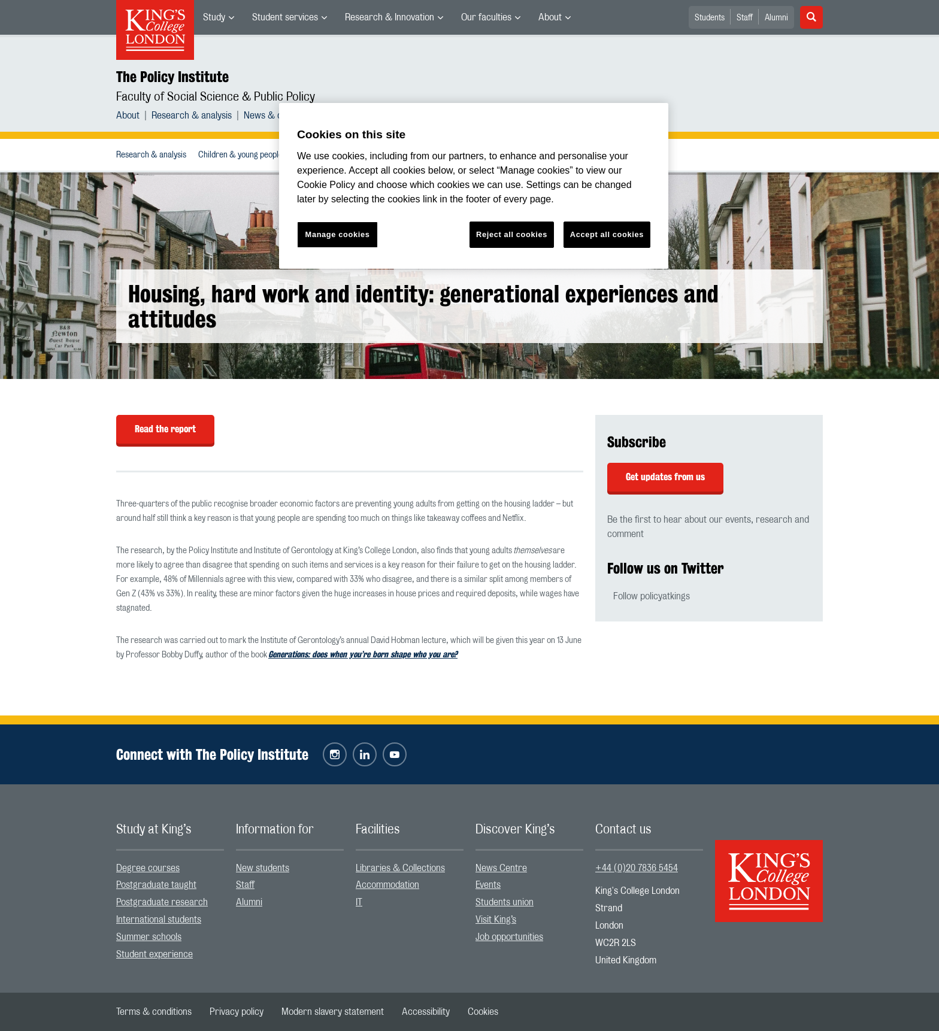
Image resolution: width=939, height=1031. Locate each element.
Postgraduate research (162, 902)
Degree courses (148, 868)
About (550, 17)
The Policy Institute (172, 77)
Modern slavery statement (332, 1012)
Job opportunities (509, 937)
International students (158, 919)
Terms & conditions (154, 1012)
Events (488, 885)
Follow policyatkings (651, 596)
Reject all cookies (511, 234)
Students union (504, 902)
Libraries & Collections (400, 868)
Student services (285, 17)
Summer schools (148, 937)
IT (359, 902)
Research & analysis (192, 115)
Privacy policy (236, 1012)
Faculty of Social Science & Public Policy (215, 97)
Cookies (483, 1012)
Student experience (154, 954)
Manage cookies (337, 234)
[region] (473, 186)
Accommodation (387, 885)
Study (214, 17)
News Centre (501, 868)
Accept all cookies (607, 234)
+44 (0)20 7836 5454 (636, 868)
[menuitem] (218, 17)
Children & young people (240, 155)
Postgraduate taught (156, 885)
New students (262, 868)
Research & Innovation (389, 17)
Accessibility (426, 1012)
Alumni (776, 18)
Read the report (165, 429)
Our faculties (486, 17)
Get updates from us (665, 477)
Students (710, 18)
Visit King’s (495, 919)
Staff (745, 18)
